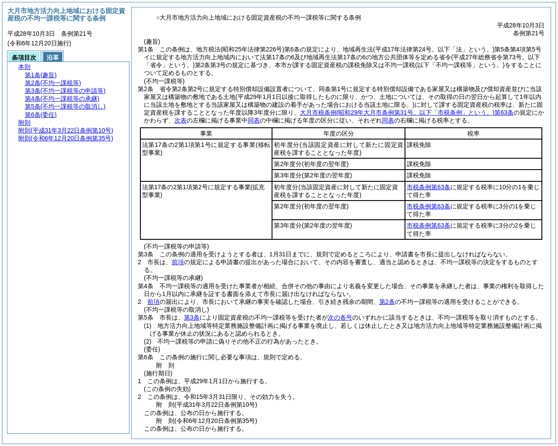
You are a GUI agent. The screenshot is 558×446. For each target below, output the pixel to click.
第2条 (387, 301)
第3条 (192, 317)
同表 (254, 120)
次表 (180, 120)
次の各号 (340, 317)
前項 (178, 262)
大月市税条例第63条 (407, 112)
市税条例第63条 (428, 187)
